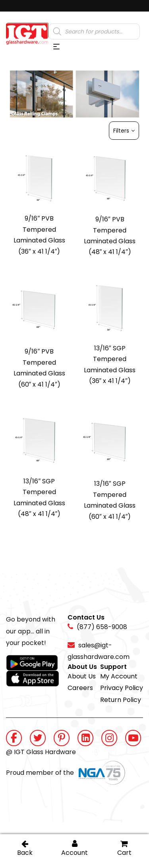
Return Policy (120, 699)
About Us (82, 676)
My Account (118, 676)
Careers (80, 687)
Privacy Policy (121, 687)
